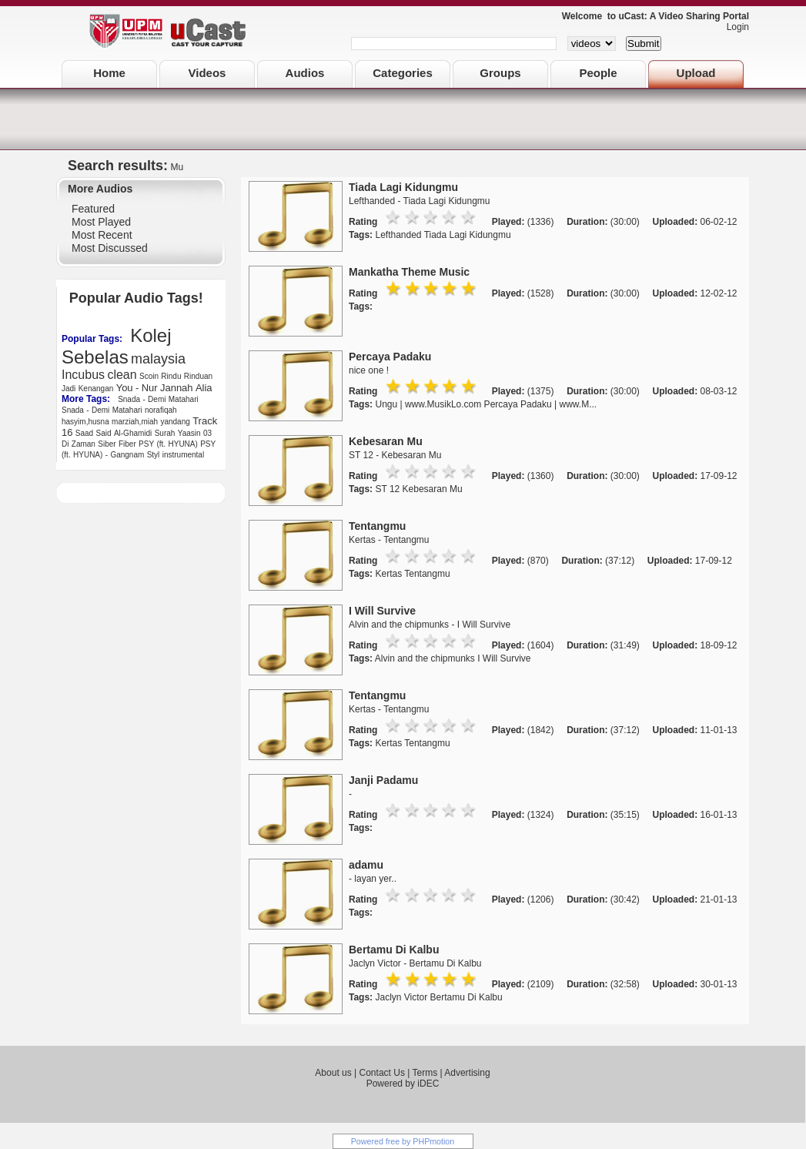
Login (734, 27)
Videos (207, 72)
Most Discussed (110, 248)
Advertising (467, 1072)
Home (109, 72)
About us (333, 1072)
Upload (696, 72)
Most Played (101, 222)
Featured (93, 209)
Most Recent (102, 235)
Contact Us (382, 1072)
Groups (500, 72)
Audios (305, 72)
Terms (424, 1072)
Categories (403, 72)
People (598, 72)
